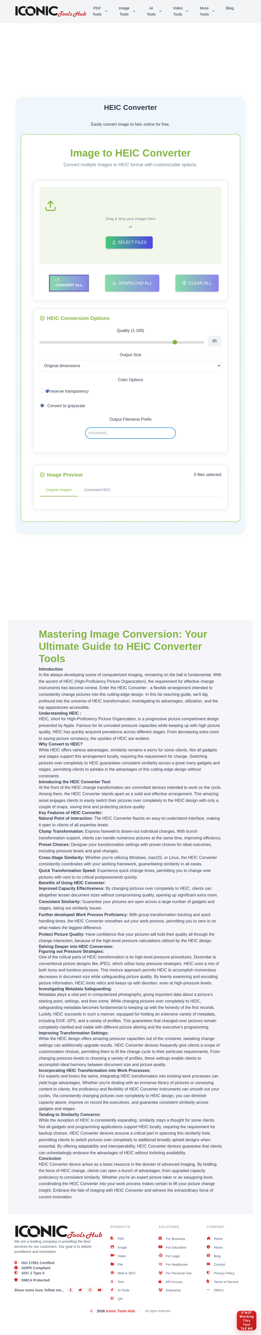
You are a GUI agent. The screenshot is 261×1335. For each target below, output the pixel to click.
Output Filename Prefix (130, 420)
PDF (118, 1240)
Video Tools (183, 11)
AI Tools (156, 11)
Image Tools (129, 11)
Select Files (129, 243)
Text (117, 1286)
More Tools (210, 11)
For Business (173, 1240)
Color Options (130, 380)
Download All (132, 283)
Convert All (69, 283)
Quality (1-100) (130, 331)
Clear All (197, 283)
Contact (216, 1268)
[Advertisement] (130, 53)
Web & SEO (124, 1277)
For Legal (170, 1259)
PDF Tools (102, 11)
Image (119, 1250)
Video (119, 1259)
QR (117, 1305)
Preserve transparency (68, 392)
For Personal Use (176, 1277)
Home (215, 1240)
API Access (171, 1286)
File (117, 1268)
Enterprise (170, 1295)
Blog (231, 8)
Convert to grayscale (66, 406)
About (215, 1250)
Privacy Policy (221, 1277)
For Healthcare (174, 1268)
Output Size (130, 355)
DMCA (216, 1295)
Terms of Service (224, 1286)
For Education (173, 1250)
